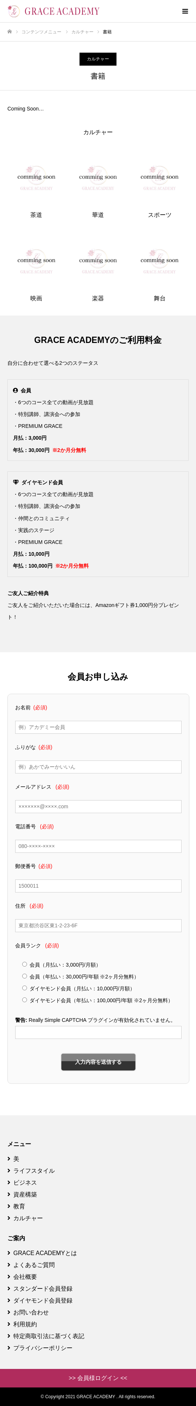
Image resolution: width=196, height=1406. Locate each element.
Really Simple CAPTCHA (58, 1020)
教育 (16, 1206)
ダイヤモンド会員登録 (39, 1300)
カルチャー (98, 59)
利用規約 (22, 1324)
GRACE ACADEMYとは (42, 1253)
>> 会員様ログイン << (98, 1378)
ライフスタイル (31, 1171)
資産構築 (22, 1194)
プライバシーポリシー (39, 1348)
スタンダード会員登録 (39, 1288)
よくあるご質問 (31, 1265)
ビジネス (22, 1182)
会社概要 (22, 1277)
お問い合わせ (28, 1312)
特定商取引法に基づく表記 (45, 1336)
